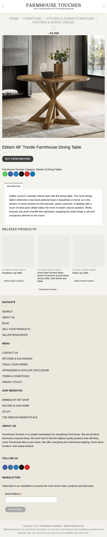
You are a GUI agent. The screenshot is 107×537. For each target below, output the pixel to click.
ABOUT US (8, 317)
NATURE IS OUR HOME (15, 405)
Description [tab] (14, 186)
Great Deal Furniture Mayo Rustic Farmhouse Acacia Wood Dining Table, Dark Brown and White (53, 276)
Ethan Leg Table (80, 273)
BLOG (5, 323)
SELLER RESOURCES (15, 335)
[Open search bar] (103, 6)
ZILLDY (6, 411)
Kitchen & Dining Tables (53, 22)
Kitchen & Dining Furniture (70, 18)
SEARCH (7, 311)
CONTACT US (10, 352)
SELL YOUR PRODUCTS (16, 329)
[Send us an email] (21, 467)
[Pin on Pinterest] (27, 173)
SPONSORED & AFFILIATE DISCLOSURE (25, 370)
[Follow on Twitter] (16, 467)
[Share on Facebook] (10, 173)
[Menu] (4, 6)
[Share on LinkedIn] (32, 173)
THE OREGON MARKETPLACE (20, 417)
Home (14, 18)
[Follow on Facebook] (5, 467)
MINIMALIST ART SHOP (15, 399)
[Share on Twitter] (16, 173)
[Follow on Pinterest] (27, 467)
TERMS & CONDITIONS (15, 376)
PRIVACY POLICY (12, 382)
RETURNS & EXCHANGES (17, 358)
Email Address (13, 494)
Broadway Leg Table (12, 273)
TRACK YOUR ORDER (15, 364)
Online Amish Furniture (14, 281)
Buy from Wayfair (17, 159)
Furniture (32, 18)
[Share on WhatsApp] (5, 173)
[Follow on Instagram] (10, 467)
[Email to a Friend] (21, 173)
